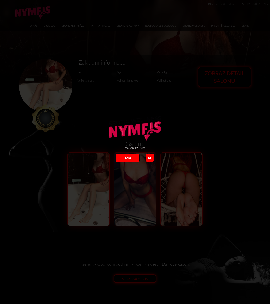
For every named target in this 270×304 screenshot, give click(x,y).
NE (150, 158)
